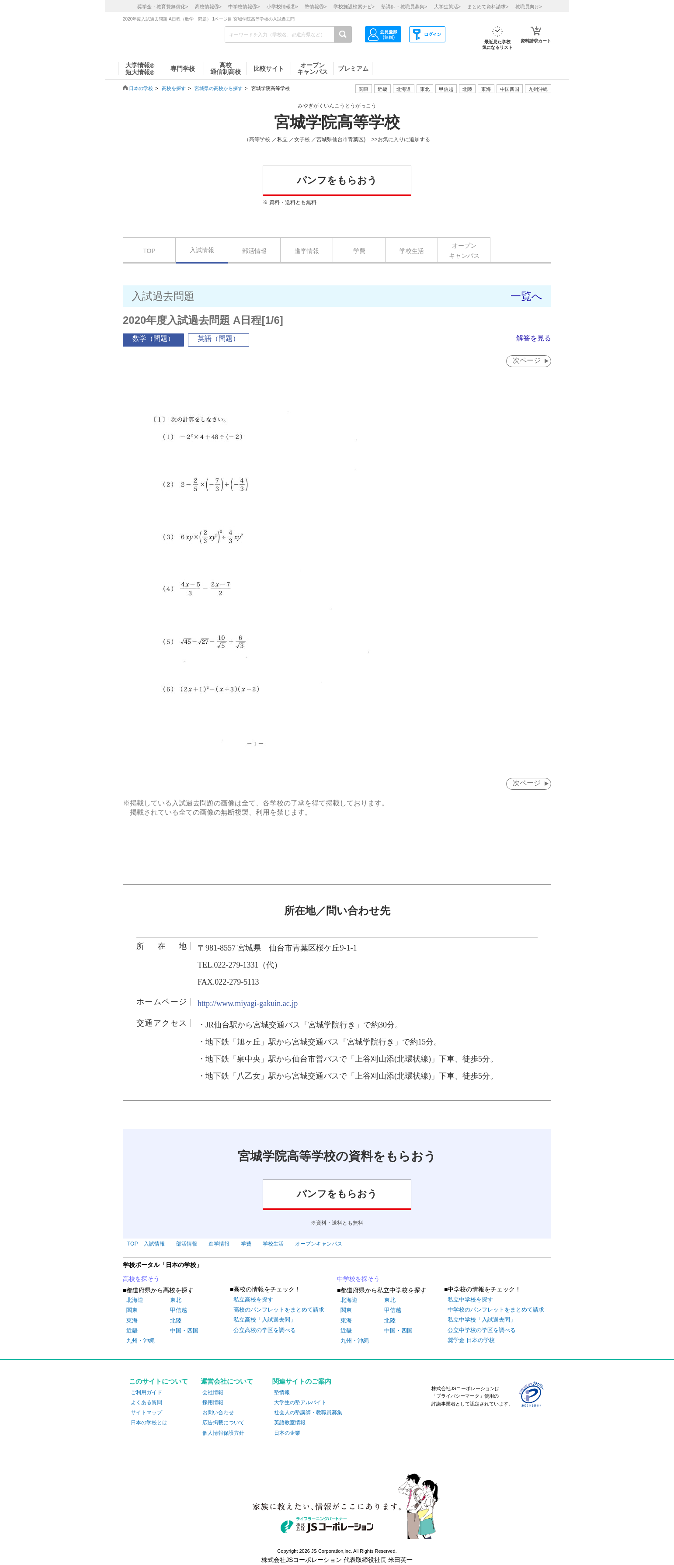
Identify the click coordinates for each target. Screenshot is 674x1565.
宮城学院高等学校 (337, 122)
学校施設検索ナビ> (354, 6)
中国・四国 (184, 1330)
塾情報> (316, 6)
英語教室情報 (290, 1422)
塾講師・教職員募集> (404, 6)
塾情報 (282, 1392)
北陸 (175, 1320)
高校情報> (208, 6)
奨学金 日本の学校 (471, 1340)
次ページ (527, 360)
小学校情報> (282, 6)
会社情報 (212, 1392)
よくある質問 (146, 1402)
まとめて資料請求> (487, 6)
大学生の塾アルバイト (300, 1402)
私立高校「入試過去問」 (264, 1319)
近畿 (132, 1330)
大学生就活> (447, 6)
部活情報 (254, 250)
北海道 (403, 89)
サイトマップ (146, 1412)
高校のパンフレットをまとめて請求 (278, 1309)
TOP (149, 250)
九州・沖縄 (140, 1340)
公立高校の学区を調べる (264, 1330)
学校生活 (412, 250)
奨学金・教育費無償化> (162, 6)
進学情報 (307, 250)
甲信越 (178, 1310)
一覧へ (526, 296)
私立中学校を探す (470, 1299)
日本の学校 (141, 88)
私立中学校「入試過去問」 (482, 1319)
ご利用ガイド (146, 1392)
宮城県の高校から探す (219, 88)
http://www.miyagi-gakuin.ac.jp (248, 1003)
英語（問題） (219, 338)
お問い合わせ (218, 1412)
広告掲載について (223, 1422)
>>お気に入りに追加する (401, 139)
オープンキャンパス (464, 250)
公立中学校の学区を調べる (482, 1330)
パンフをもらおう (337, 180)
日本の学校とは (149, 1422)
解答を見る (533, 338)
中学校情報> (244, 6)
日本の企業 (287, 1433)
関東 (132, 1310)
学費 (359, 250)
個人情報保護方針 (223, 1433)
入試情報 (202, 249)
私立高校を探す (253, 1299)
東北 (175, 1300)
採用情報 (212, 1402)
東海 (132, 1320)
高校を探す (174, 88)
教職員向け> (528, 6)
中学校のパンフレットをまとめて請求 (496, 1309)
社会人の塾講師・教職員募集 (308, 1412)
